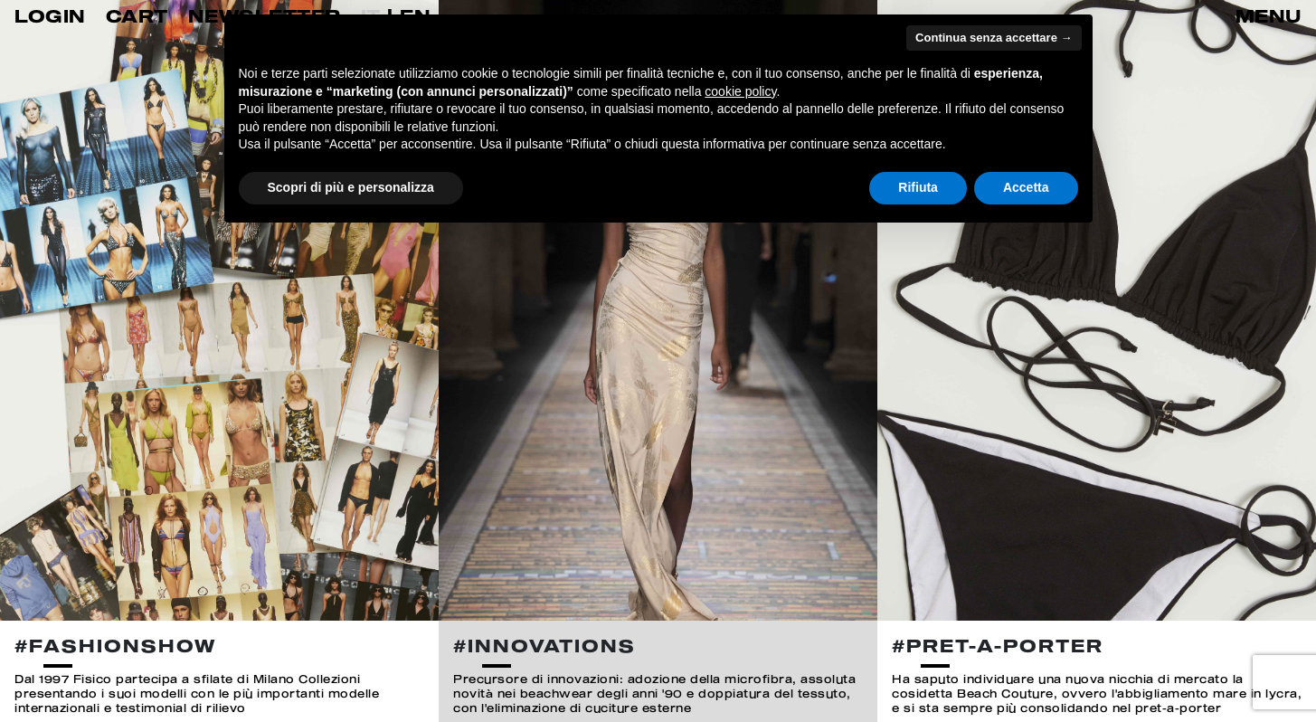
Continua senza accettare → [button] (993, 37)
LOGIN (50, 15)
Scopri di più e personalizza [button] (351, 187)
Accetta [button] (1026, 187)
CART (137, 15)
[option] (219, 361)
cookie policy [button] (740, 91)
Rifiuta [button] (918, 187)
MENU (1269, 15)
